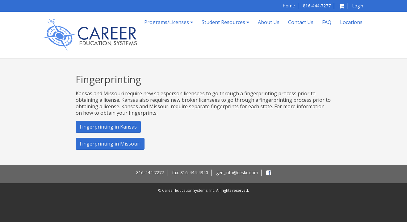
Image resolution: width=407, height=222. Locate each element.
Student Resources (225, 22)
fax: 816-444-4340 (190, 172)
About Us (268, 22)
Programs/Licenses (168, 22)
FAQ (326, 22)
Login (357, 6)
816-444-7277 (317, 6)
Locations (351, 22)
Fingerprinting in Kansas (108, 126)
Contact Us (300, 22)
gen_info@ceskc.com (237, 172)
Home (289, 6)
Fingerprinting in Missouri (110, 143)
